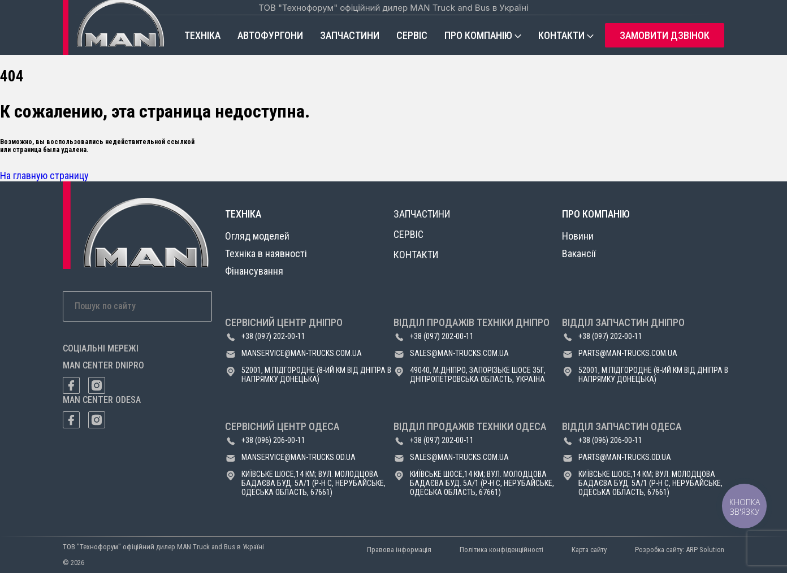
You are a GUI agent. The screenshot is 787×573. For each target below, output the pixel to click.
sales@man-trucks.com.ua (459, 353)
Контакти (561, 35)
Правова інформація (399, 549)
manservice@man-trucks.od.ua (298, 457)
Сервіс (411, 35)
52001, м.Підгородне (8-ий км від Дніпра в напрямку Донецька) (316, 375)
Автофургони (270, 35)
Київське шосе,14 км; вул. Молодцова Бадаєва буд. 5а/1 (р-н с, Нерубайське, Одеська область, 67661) (313, 483)
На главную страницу (44, 175)
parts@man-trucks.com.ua (627, 353)
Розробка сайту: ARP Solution (679, 549)
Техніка (202, 35)
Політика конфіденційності (501, 549)
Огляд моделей (257, 236)
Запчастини (349, 35)
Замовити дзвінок (665, 35)
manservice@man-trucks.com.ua (301, 353)
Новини (578, 236)
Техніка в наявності (266, 253)
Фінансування (254, 271)
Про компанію (478, 35)
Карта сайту (589, 549)
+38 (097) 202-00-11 (273, 336)
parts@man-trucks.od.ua (624, 457)
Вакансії (579, 253)
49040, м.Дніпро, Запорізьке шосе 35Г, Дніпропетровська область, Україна (478, 375)
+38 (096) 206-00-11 (273, 440)
